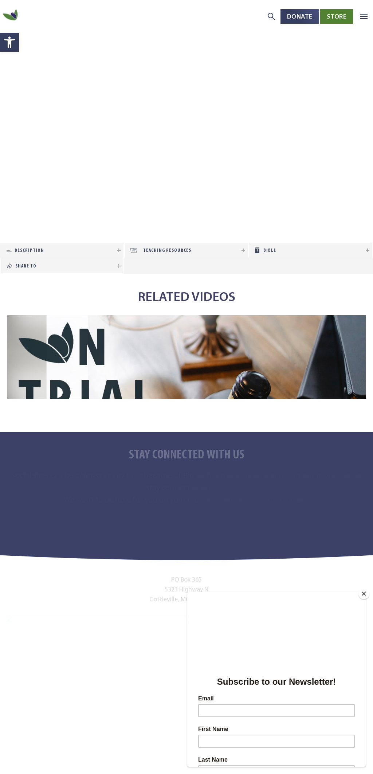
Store (337, 16)
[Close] (363, 593)
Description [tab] (29, 250)
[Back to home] (11, 16)
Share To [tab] (25, 266)
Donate (300, 16)
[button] (9, 42)
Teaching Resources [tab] (167, 250)
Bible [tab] (269, 250)
